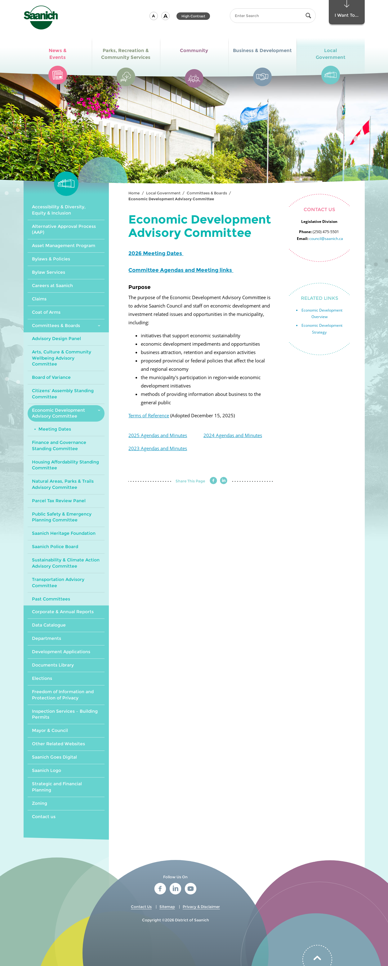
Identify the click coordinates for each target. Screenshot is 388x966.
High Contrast (193, 16)
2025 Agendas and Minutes (157, 435)
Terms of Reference (148, 415)
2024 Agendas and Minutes (232, 435)
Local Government (163, 193)
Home (134, 193)
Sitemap (167, 906)
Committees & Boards (207, 193)
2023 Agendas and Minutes (157, 448)
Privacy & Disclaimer (201, 906)
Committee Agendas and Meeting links (180, 270)
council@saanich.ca (326, 238)
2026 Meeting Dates (155, 253)
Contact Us (141, 906)
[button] (153, 16)
